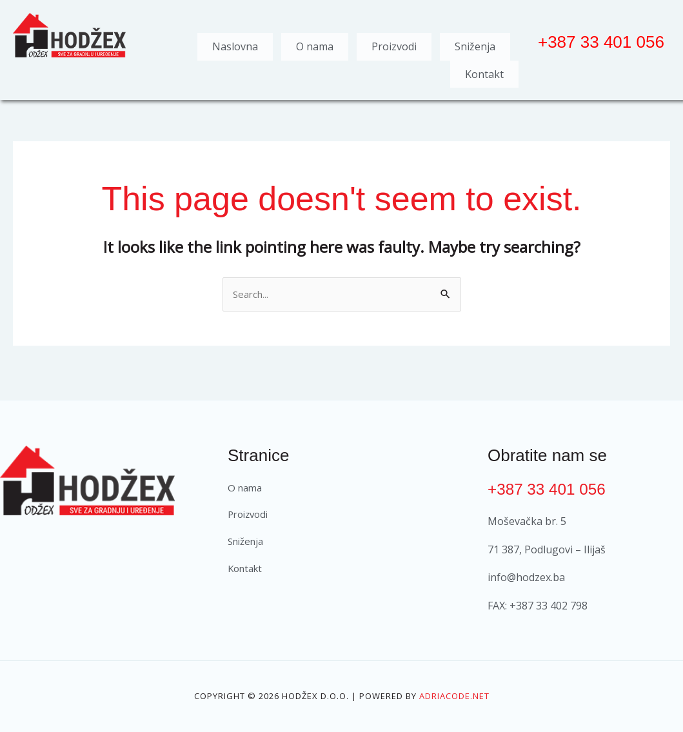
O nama (314, 43)
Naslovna (235, 43)
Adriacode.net (454, 683)
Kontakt (484, 64)
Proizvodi (394, 43)
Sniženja (475, 43)
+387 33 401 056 (551, 476)
